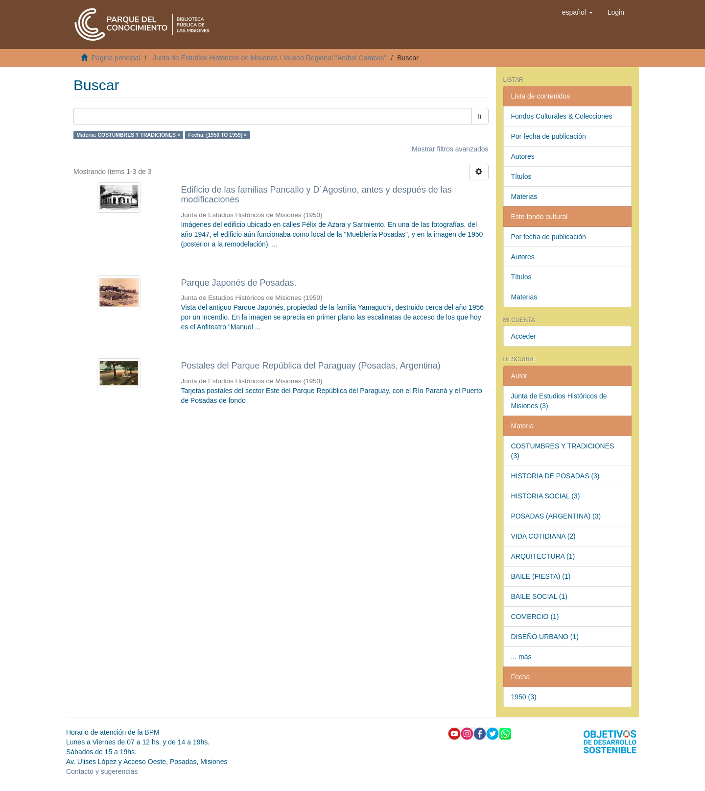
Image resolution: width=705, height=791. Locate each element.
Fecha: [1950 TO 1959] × (217, 135)
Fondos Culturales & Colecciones (561, 116)
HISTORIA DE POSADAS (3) (555, 476)
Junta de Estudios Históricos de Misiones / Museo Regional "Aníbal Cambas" (270, 58)
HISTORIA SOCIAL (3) (545, 496)
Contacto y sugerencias (102, 771)
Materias (524, 196)
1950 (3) (524, 697)
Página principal (116, 58)
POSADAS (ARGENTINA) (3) (556, 516)
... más (521, 657)
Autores (523, 156)
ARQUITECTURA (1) (543, 556)
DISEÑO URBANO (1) (545, 637)
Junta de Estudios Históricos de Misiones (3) (559, 401)
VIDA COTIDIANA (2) (543, 536)
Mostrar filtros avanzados (450, 149)
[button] (577, 12)
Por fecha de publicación (548, 136)
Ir (480, 116)
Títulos (521, 176)
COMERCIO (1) (535, 616)
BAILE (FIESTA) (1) (541, 576)
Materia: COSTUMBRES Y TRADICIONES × (128, 135)
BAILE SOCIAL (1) (539, 596)
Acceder (523, 336)
